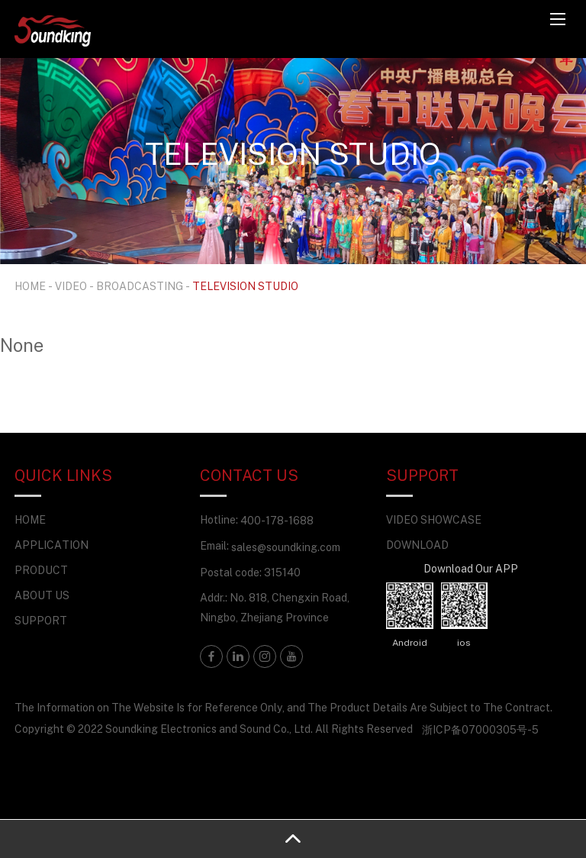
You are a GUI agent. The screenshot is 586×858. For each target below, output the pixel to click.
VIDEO (71, 285)
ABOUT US (41, 595)
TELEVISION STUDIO (245, 285)
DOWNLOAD (417, 544)
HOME (30, 285)
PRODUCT (41, 569)
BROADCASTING (139, 285)
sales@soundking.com (285, 546)
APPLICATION (51, 544)
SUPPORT (40, 620)
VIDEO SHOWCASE (433, 519)
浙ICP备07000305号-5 (480, 729)
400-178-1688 (277, 520)
